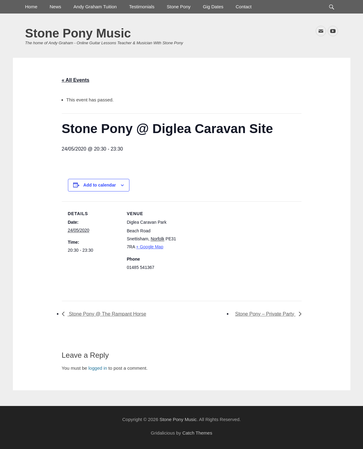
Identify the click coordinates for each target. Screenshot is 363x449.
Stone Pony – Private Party (265, 314)
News (55, 6)
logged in (98, 368)
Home (31, 6)
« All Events (75, 80)
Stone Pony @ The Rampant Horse (107, 314)
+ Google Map (149, 246)
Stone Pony (179, 6)
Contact (244, 6)
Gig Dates (213, 6)
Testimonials (142, 6)
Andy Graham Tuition (95, 6)
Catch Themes (197, 432)
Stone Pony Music (78, 33)
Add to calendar (99, 185)
